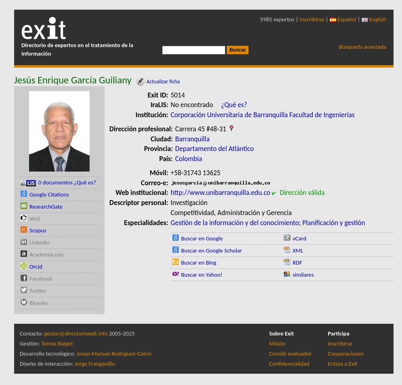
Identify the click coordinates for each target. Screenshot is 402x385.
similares (303, 274)
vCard (299, 238)
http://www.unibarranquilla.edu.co (220, 192)
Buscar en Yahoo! (201, 274)
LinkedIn (39, 242)
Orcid (35, 266)
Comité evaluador (290, 353)
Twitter (37, 290)
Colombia (188, 158)
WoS (34, 218)
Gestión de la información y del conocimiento (235, 222)
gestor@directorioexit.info (76, 333)
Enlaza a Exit (342, 363)
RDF (297, 262)
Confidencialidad (289, 363)
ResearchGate (46, 206)
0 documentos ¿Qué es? (58, 182)
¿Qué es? (234, 104)
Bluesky (38, 302)
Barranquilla (192, 139)
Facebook (40, 278)
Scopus (37, 230)
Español (343, 19)
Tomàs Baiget (57, 343)
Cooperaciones (345, 353)
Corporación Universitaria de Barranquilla (229, 114)
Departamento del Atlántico (214, 148)
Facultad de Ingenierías (322, 114)
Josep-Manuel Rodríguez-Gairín (114, 353)
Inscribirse (312, 19)
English (374, 19)
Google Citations (49, 194)
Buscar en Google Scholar (211, 250)
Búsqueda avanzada (362, 46)
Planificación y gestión (333, 222)
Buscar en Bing (198, 262)
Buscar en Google (202, 238)
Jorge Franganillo (95, 363)
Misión (277, 343)
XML (298, 250)
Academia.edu (46, 254)
